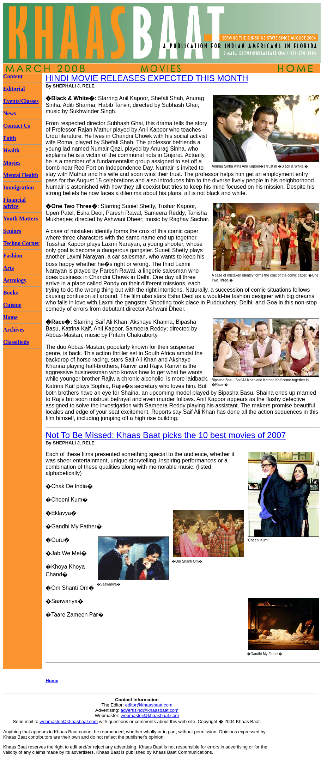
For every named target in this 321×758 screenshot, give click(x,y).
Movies (11, 163)
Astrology (14, 280)
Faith (9, 138)
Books (10, 293)
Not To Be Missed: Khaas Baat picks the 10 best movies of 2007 (166, 435)
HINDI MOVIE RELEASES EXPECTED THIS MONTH (147, 78)
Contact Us (16, 126)
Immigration (18, 187)
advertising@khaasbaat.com (149, 710)
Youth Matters (20, 219)
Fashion (12, 256)
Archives (13, 330)
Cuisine (12, 305)
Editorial (14, 89)
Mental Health (20, 175)
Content (13, 76)
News (9, 113)
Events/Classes (20, 101)
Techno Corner (21, 243)
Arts (8, 268)
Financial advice (14, 203)
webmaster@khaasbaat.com (150, 715)
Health (11, 150)
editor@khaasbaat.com (148, 705)
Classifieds (16, 342)
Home (10, 317)
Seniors (12, 231)
